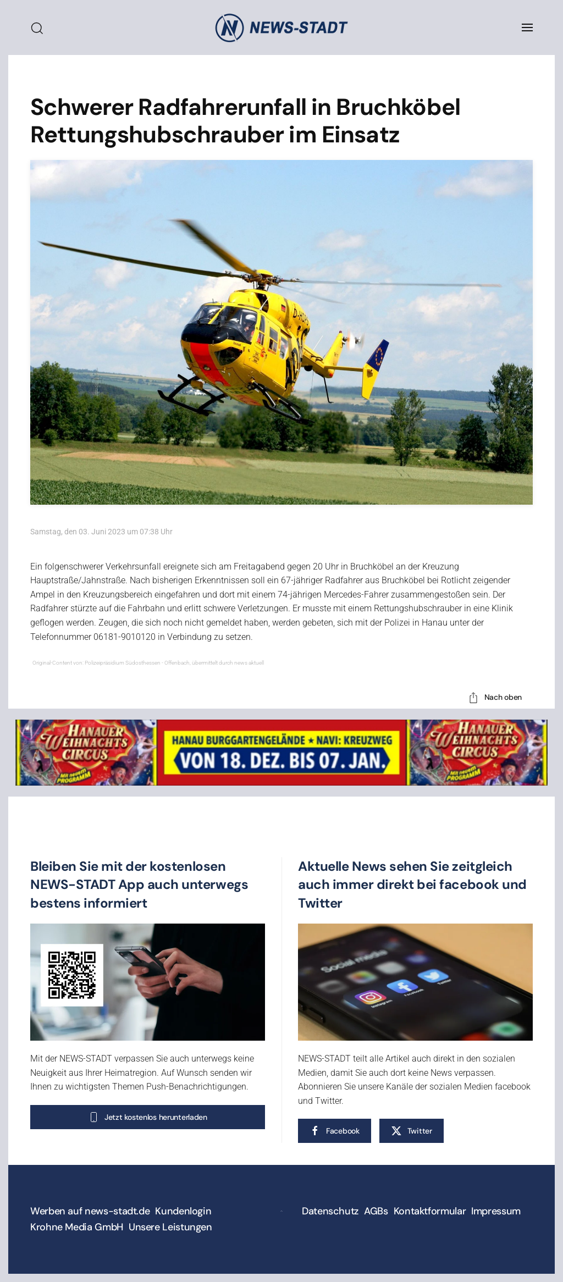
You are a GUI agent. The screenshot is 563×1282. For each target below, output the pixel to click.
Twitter (411, 1130)
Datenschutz (330, 1211)
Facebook (335, 1130)
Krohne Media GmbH (76, 1227)
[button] (527, 27)
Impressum (496, 1211)
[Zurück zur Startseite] (281, 27)
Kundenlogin (183, 1211)
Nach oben (495, 697)
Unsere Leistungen (170, 1227)
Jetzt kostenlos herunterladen (147, 1117)
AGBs (376, 1211)
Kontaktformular (430, 1211)
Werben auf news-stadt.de (90, 1211)
